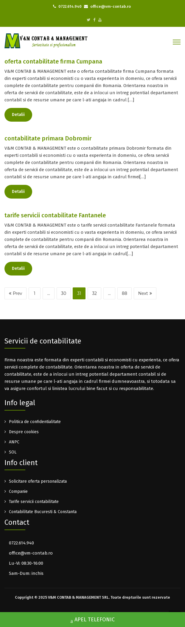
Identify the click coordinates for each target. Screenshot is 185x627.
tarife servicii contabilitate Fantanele (55, 215)
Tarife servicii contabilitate (34, 501)
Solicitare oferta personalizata (38, 481)
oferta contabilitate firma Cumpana (53, 61)
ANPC (14, 442)
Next (145, 293)
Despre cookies (24, 431)
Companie (18, 491)
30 (63, 293)
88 (124, 293)
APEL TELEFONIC (93, 620)
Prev (15, 293)
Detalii (18, 114)
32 (94, 293)
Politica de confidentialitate (35, 421)
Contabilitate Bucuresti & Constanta (43, 511)
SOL (12, 452)
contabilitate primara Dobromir (47, 138)
